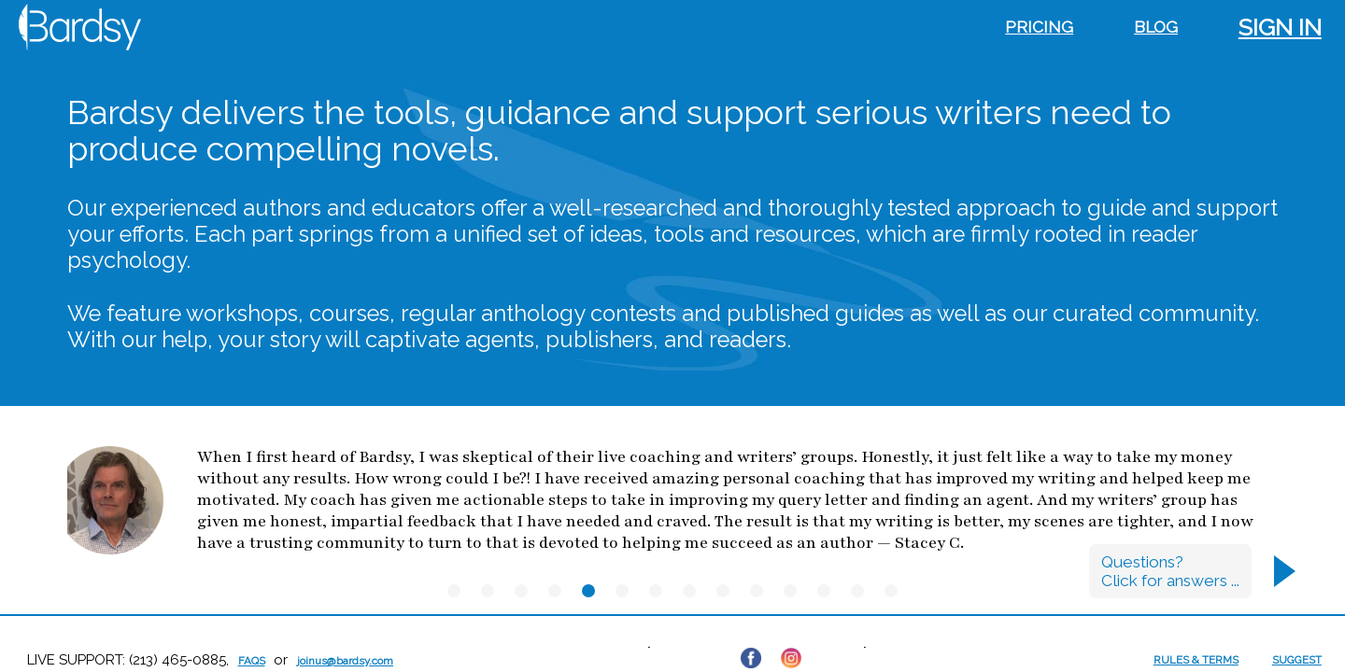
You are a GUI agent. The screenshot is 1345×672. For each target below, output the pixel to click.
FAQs (251, 660)
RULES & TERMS (1196, 659)
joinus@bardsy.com (345, 660)
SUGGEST (1297, 659)
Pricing (1039, 27)
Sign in (1280, 27)
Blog (1156, 27)
